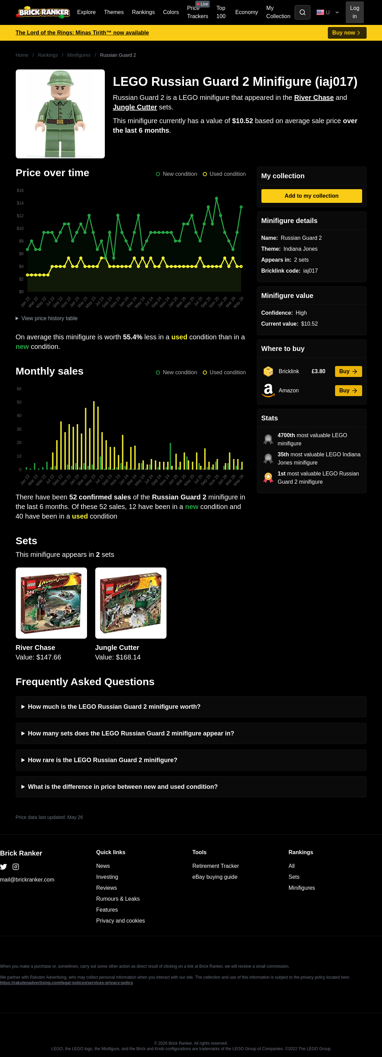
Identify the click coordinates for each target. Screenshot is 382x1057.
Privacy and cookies (120, 921)
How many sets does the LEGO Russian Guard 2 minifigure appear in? (131, 733)
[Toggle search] (302, 12)
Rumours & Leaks (118, 899)
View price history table (49, 318)
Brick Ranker (21, 853)
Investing (107, 877)
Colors (171, 12)
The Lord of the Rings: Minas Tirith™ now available (82, 33)
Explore (86, 12)
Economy (246, 12)
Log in (354, 12)
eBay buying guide (215, 877)
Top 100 (221, 12)
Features (107, 910)
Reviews (106, 888)
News (103, 866)
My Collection (278, 12)
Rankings (143, 12)
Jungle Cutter (135, 107)
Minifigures (79, 55)
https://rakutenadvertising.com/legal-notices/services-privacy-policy (66, 982)
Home (22, 55)
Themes (114, 12)
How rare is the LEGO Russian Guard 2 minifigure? (102, 760)
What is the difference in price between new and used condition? (123, 786)
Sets (293, 877)
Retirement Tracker (216, 866)
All (291, 866)
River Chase (314, 97)
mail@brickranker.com (27, 880)
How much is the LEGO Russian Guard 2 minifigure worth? (114, 706)
